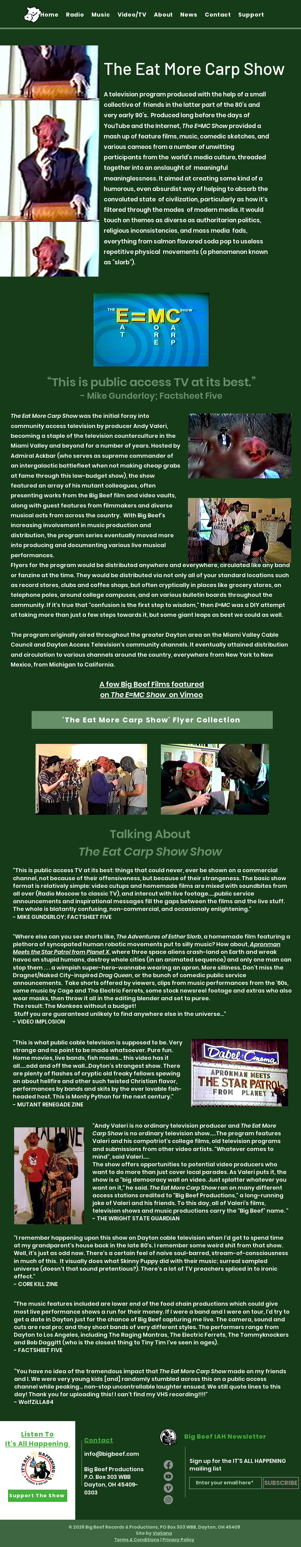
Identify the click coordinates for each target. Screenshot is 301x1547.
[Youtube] (168, 1476)
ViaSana (162, 1533)
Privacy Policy (178, 1540)
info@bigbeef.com (111, 1454)
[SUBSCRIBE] (281, 1483)
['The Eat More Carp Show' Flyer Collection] (152, 720)
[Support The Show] (37, 1496)
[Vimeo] (168, 1488)
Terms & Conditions (136, 1540)
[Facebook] (168, 1464)
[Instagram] (168, 1499)
